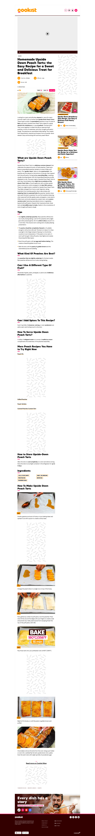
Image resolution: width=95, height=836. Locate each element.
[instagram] (22, 810)
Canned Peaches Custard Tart (26, 408)
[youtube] (26, 810)
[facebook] (30, 810)
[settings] (67, 825)
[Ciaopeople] (77, 833)
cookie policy (44, 823)
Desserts (39, 788)
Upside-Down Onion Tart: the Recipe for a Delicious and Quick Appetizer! (67, 152)
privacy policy (45, 820)
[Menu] (76, 10)
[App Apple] (18, 833)
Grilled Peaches (22, 399)
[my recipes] (67, 823)
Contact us (44, 825)
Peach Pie (20, 354)
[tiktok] (19, 810)
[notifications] (67, 820)
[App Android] (25, 833)
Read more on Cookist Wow (36, 763)
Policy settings (45, 827)
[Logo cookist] (27, 10)
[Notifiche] (69, 10)
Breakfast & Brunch (32, 788)
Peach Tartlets (21, 404)
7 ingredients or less (21, 788)
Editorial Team (22, 86)
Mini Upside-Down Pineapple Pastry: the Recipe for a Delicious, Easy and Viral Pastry (66, 185)
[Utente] (72, 10)
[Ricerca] (65, 10)
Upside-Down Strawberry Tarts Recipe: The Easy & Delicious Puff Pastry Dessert (67, 119)
